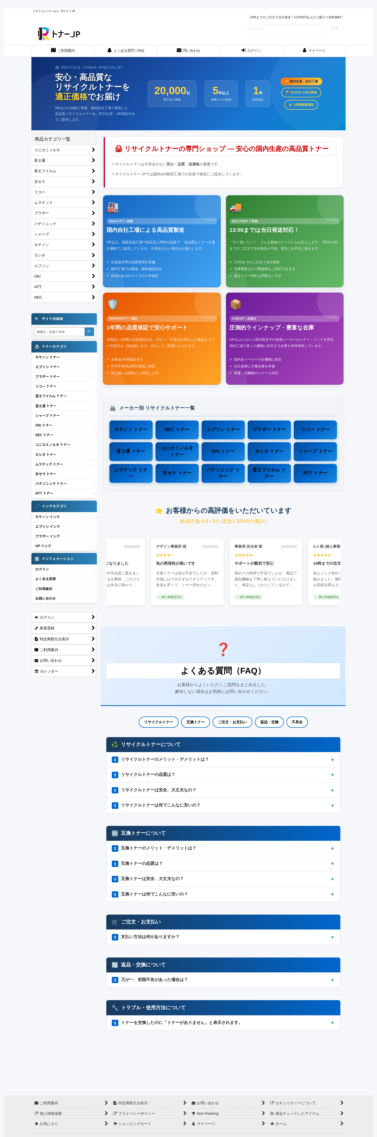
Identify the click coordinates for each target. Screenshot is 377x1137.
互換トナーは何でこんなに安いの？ (150, 894)
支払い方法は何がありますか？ (146, 937)
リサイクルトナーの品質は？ (144, 775)
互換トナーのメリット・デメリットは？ (154, 848)
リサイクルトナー (158, 722)
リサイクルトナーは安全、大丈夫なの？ (154, 790)
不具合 (297, 722)
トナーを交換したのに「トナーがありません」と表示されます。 (177, 1023)
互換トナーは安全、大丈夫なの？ (148, 879)
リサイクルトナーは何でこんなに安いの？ (156, 805)
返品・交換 (269, 722)
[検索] (89, 331)
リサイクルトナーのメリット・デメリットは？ (160, 760)
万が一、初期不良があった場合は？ (150, 980)
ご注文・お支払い (232, 722)
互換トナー (195, 722)
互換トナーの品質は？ (137, 864)
